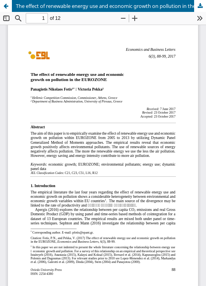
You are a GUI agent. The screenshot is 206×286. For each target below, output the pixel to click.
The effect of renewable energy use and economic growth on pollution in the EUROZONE (111, 6)
